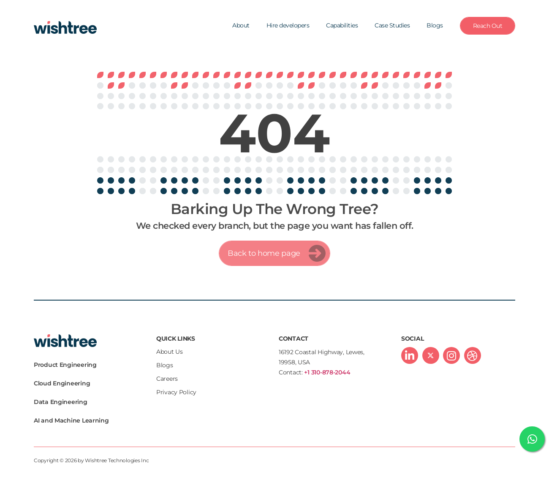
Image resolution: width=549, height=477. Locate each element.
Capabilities (342, 25)
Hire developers (288, 25)
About (241, 25)
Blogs (435, 25)
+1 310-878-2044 (327, 372)
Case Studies (392, 25)
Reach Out (488, 26)
